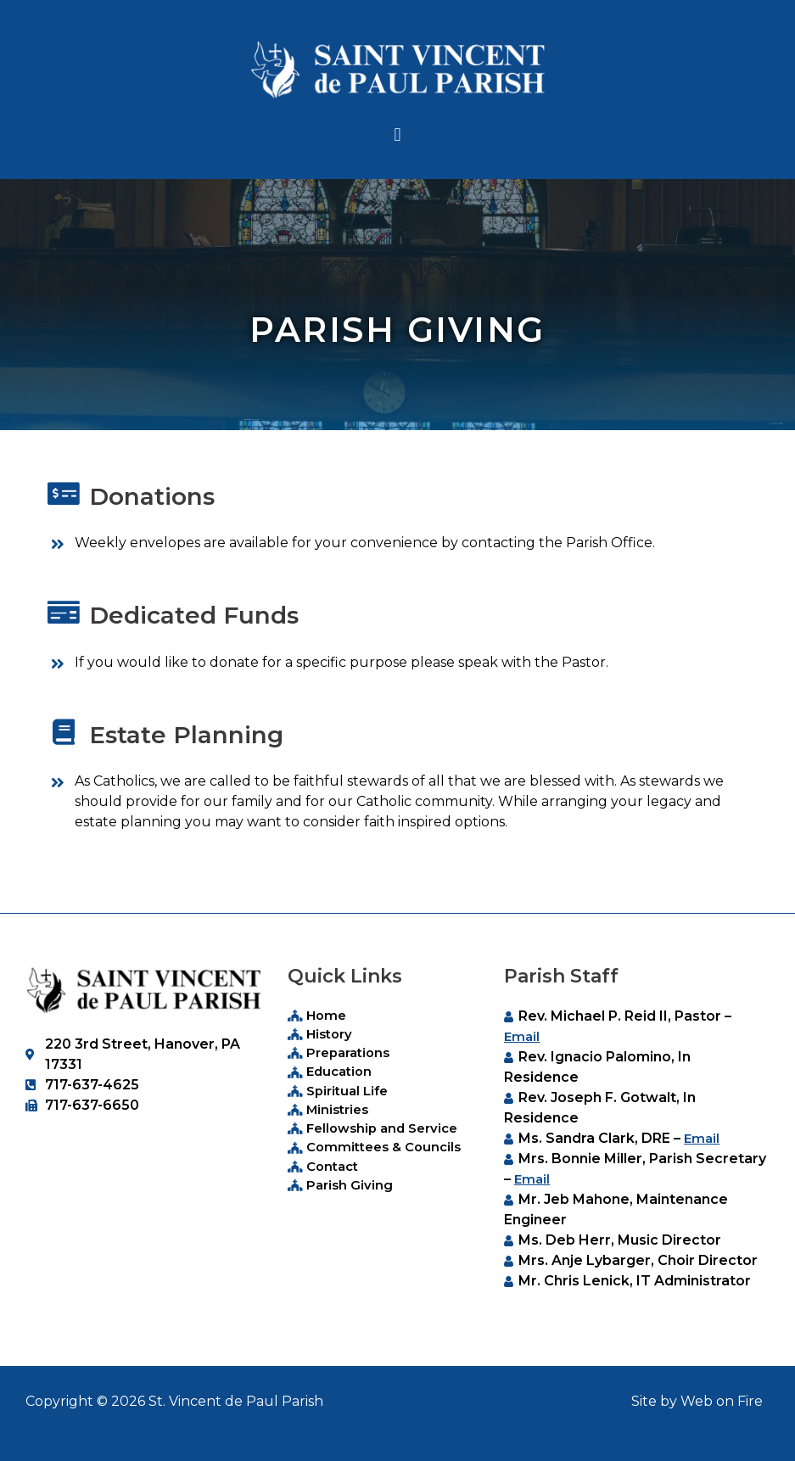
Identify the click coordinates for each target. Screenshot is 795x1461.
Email (522, 1036)
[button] (397, 134)
